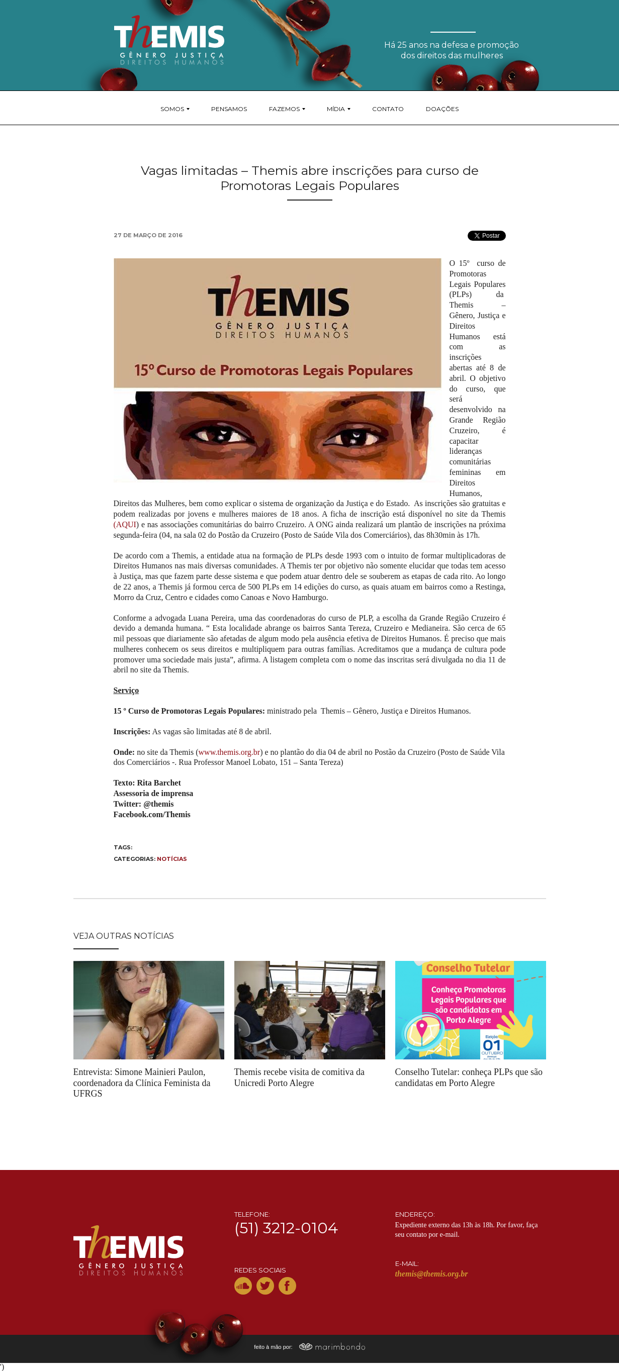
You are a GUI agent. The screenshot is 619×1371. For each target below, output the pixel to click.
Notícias (172, 858)
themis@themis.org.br (431, 1273)
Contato (388, 109)
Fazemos (284, 109)
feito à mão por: (309, 1347)
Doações (442, 109)
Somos (172, 109)
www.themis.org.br (229, 752)
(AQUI (125, 524)
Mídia (336, 109)
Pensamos (229, 109)
